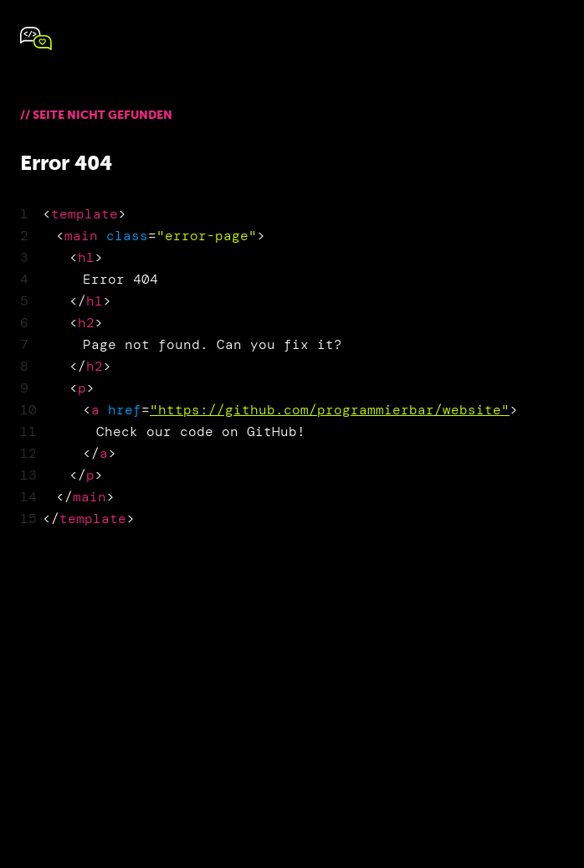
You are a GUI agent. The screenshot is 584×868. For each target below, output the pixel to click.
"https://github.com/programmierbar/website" (330, 410)
